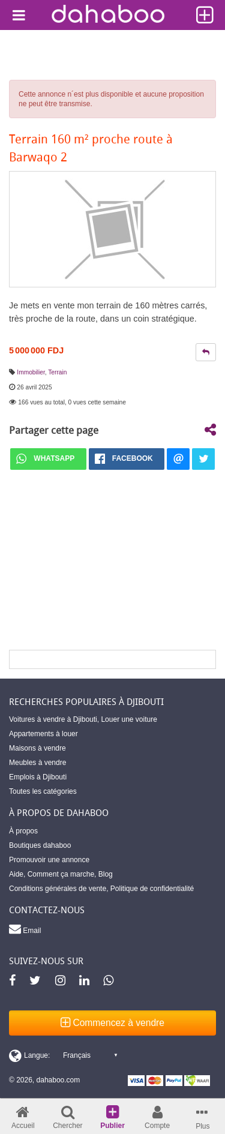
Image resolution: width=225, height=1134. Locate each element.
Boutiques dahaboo (40, 845)
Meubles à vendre (37, 762)
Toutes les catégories (43, 791)
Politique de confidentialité (152, 888)
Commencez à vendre (112, 1023)
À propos (23, 831)
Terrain (57, 372)
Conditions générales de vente (57, 888)
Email (25, 929)
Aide (16, 874)
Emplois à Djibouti (38, 777)
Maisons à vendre (37, 748)
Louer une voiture (129, 719)
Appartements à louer (43, 734)
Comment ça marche (61, 874)
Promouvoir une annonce (49, 860)
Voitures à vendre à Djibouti (53, 719)
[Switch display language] (63, 1055)
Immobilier (30, 372)
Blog (105, 874)
